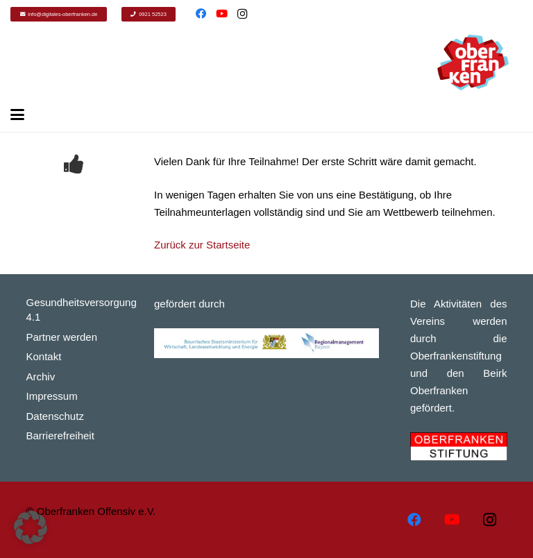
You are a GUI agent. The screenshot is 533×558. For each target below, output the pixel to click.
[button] (30, 527)
